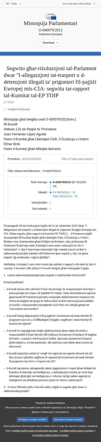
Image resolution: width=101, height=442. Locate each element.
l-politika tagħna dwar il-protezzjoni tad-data (35, 435)
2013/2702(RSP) (31, 158)
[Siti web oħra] (79, 4)
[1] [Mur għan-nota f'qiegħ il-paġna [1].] (66, 233)
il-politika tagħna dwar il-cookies (77, 435)
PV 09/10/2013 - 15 (64, 192)
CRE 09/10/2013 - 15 (65, 196)
